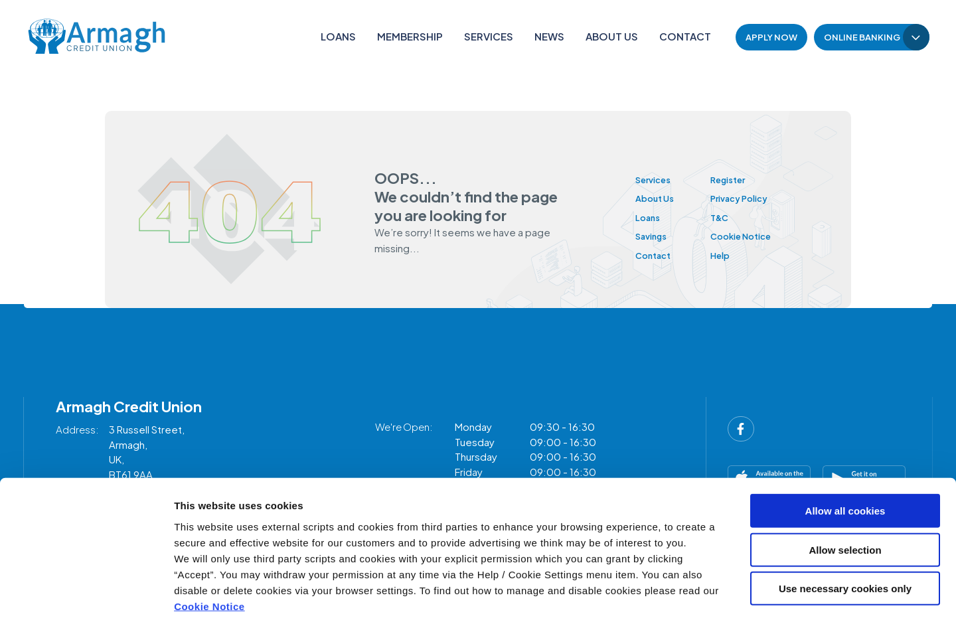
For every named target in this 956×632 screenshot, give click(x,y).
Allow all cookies (845, 457)
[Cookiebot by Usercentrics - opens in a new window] (86, 606)
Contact (685, 36)
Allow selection (845, 496)
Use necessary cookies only (845, 534)
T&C (733, 216)
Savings (654, 235)
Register (743, 179)
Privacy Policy (756, 197)
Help (734, 254)
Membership (410, 36)
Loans (338, 36)
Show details (697, 605)
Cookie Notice (209, 552)
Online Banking (862, 37)
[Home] (93, 37)
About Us (612, 36)
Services (488, 36)
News (549, 36)
